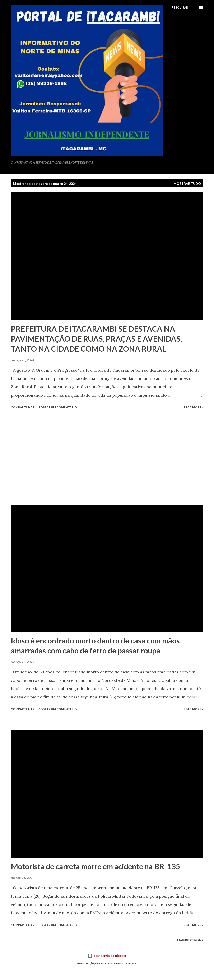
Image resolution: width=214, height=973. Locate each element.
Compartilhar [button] (22, 407)
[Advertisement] (107, 457)
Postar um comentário (57, 407)
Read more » (193, 407)
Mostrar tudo (187, 183)
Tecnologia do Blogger (107, 956)
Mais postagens (190, 940)
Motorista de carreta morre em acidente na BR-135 (95, 866)
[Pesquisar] (180, 7)
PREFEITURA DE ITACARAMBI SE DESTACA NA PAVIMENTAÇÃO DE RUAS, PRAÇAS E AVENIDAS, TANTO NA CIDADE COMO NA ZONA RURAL (96, 338)
